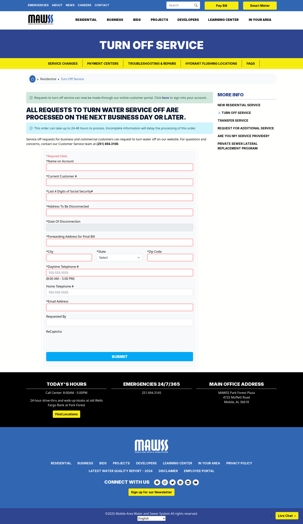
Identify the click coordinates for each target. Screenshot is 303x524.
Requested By (56, 316)
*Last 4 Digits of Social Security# (69, 191)
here (165, 98)
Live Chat (286, 516)
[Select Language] (151, 518)
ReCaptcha (54, 331)
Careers (84, 5)
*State (101, 251)
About (57, 5)
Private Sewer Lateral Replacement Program (238, 146)
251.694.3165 (151, 393)
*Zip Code (154, 251)
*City (49, 251)
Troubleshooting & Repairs (152, 63)
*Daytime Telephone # (62, 267)
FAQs (251, 63)
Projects (159, 20)
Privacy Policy (239, 463)
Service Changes (63, 63)
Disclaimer (168, 471)
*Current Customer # (61, 176)
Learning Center (223, 20)
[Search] (179, 5)
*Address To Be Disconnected (67, 206)
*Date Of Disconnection (63, 221)
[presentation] (75, 341)
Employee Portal (199, 471)
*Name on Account (60, 161)
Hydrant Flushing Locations (211, 63)
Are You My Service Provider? (243, 136)
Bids (137, 20)
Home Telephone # (60, 286)
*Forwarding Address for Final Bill (70, 236)
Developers (188, 20)
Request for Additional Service (246, 128)
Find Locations (66, 414)
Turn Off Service (72, 79)
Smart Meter (260, 6)
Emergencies (38, 5)
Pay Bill (221, 6)
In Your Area (260, 20)
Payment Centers (102, 63)
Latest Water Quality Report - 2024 (120, 471)
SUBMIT (120, 356)
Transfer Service (233, 120)
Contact (101, 5)
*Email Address (57, 301)
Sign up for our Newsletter (151, 492)
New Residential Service (239, 105)
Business (115, 20)
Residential (86, 20)
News (70, 5)
